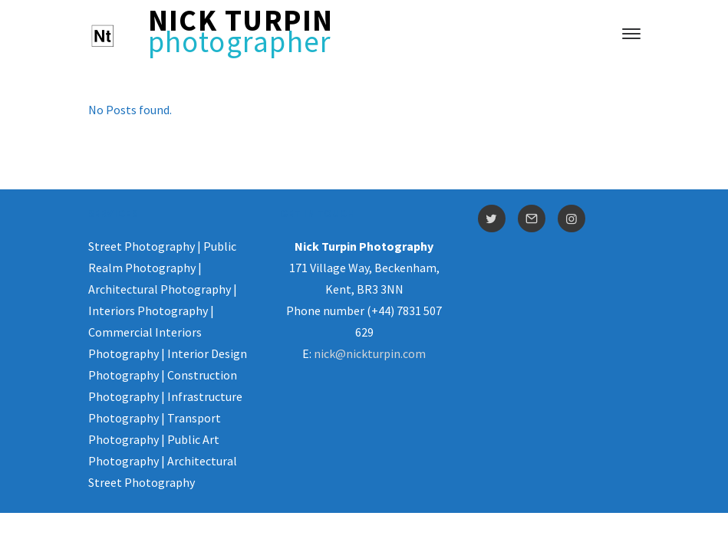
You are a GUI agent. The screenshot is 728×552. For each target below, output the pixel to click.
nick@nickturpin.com (370, 353)
